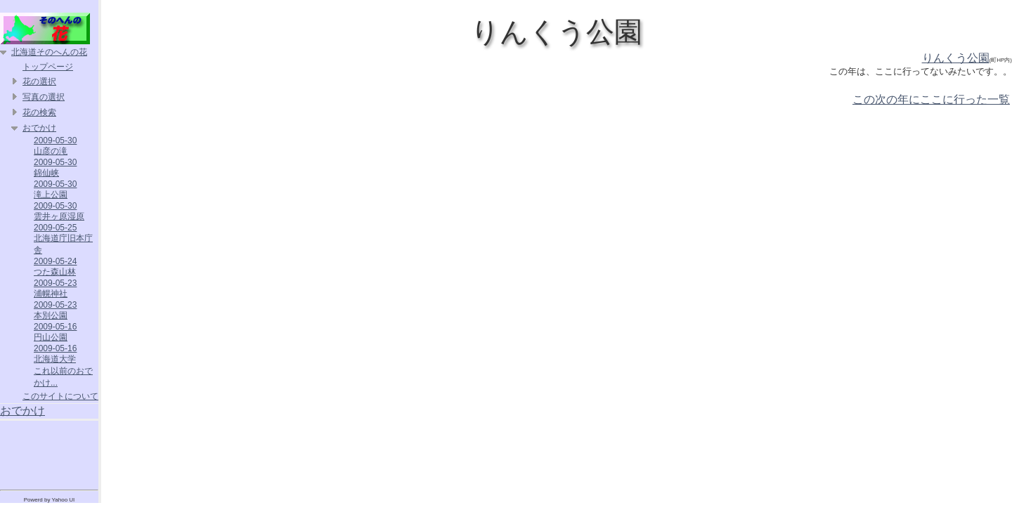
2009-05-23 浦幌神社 (55, 288)
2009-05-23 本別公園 (55, 310)
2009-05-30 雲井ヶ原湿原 (59, 211)
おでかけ (39, 128)
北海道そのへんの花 (49, 52)
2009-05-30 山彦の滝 (55, 146)
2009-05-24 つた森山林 (55, 266)
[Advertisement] (49, 452)
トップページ (47, 67)
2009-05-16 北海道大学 (55, 353)
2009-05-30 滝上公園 (55, 189)
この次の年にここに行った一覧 (931, 99)
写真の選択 (43, 97)
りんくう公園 (956, 58)
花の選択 (39, 81)
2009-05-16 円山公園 (55, 332)
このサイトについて (60, 396)
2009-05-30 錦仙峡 (55, 167)
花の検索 (39, 112)
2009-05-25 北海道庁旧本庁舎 (63, 239)
